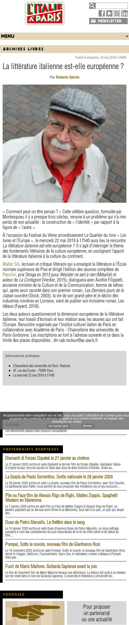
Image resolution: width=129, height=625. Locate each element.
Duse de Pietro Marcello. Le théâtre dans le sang (45, 522)
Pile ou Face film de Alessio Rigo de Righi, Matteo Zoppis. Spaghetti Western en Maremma (61, 497)
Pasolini (9, 275)
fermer (87, 426)
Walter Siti (11, 264)
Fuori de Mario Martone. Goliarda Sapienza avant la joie (51, 566)
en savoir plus (58, 426)
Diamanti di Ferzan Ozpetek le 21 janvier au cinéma (47, 458)
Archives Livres (23, 49)
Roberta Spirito (67, 77)
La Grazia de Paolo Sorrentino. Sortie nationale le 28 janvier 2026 (59, 477)
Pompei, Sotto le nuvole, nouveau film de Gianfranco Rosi (52, 544)
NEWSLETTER (110, 21)
